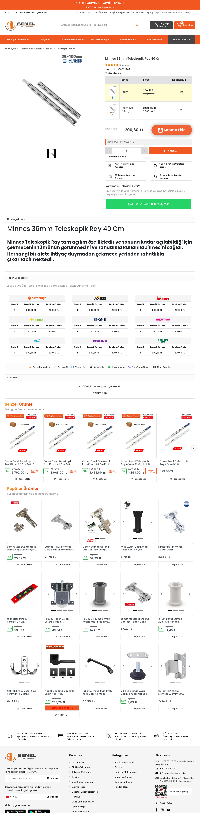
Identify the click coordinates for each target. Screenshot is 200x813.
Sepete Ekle (171, 130)
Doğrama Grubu (123, 782)
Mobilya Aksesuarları (125, 762)
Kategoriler (120, 755)
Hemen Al (170, 150)
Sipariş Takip (153, 12)
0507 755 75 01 (165, 768)
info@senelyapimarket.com (172, 773)
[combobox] (8, 797)
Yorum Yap (100, 393)
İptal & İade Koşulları (82, 782)
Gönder (52, 778)
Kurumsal (76, 755)
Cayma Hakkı (78, 787)
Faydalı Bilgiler (122, 787)
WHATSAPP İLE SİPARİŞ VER (148, 204)
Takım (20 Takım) (127, 109)
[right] (195, 448)
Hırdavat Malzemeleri (126, 772)
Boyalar (119, 767)
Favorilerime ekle (115, 156)
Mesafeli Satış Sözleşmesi (85, 792)
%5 (181, 109)
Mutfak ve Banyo (123, 777)
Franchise (77, 797)
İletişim (188, 12)
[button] (184, 25)
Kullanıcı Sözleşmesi (82, 772)
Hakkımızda (78, 762)
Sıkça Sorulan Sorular (172, 12)
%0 (181, 91)
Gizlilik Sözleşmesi (81, 767)
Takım (124, 91)
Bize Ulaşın (162, 755)
